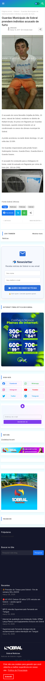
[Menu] (3, 3)
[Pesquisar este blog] (17, 552)
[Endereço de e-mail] (22, 417)
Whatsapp (24, 213)
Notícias (13, 207)
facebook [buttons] (13, 383)
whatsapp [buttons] (35, 383)
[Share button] (30, 213)
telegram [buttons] (35, 396)
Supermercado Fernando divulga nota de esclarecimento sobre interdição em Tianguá (20, 630)
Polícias (22, 207)
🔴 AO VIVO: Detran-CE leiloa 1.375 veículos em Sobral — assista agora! (21, 600)
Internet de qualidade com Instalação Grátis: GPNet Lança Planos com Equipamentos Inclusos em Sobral (23, 620)
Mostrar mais (37, 234)
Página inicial (7, 11)
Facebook (9, 213)
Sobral (16, 11)
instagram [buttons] (13, 390)
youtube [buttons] (35, 390)
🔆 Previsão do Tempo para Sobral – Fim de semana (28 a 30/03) (20, 591)
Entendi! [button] (8, 677)
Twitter (18, 213)
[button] (37, 3)
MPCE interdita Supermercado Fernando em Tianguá (20, 610)
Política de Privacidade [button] (17, 670)
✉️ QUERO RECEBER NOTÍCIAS (22, 288)
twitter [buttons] (13, 396)
